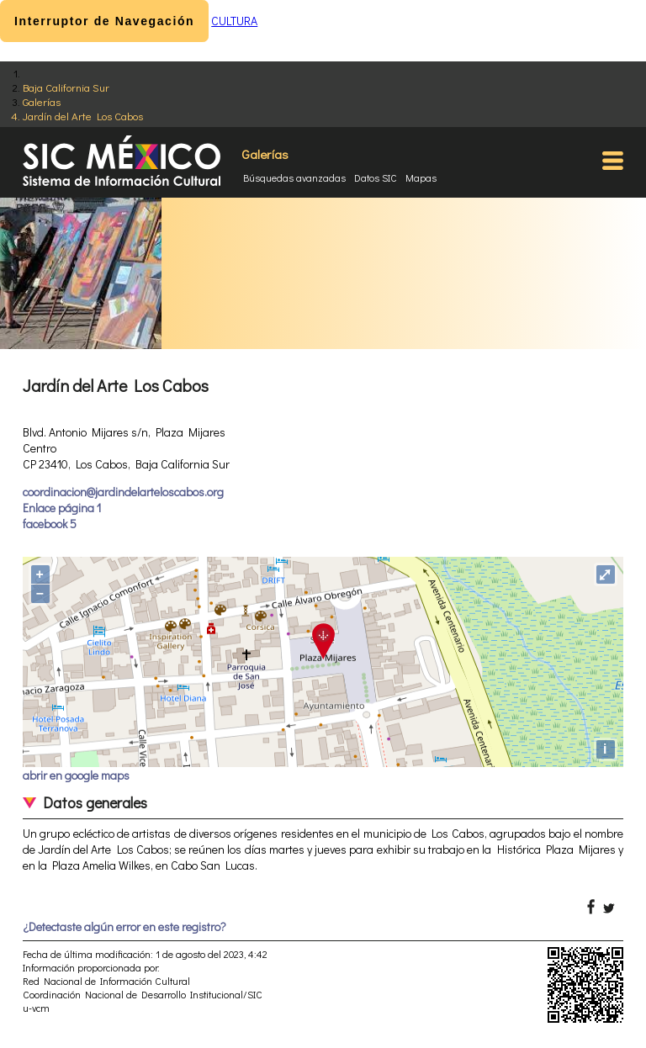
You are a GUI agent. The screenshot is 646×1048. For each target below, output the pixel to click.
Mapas (421, 177)
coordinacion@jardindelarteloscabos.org (123, 492)
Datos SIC (375, 177)
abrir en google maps (76, 775)
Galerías (42, 101)
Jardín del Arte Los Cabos (83, 116)
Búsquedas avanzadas (294, 177)
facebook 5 (50, 524)
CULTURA (234, 21)
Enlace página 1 (62, 508)
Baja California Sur (66, 87)
